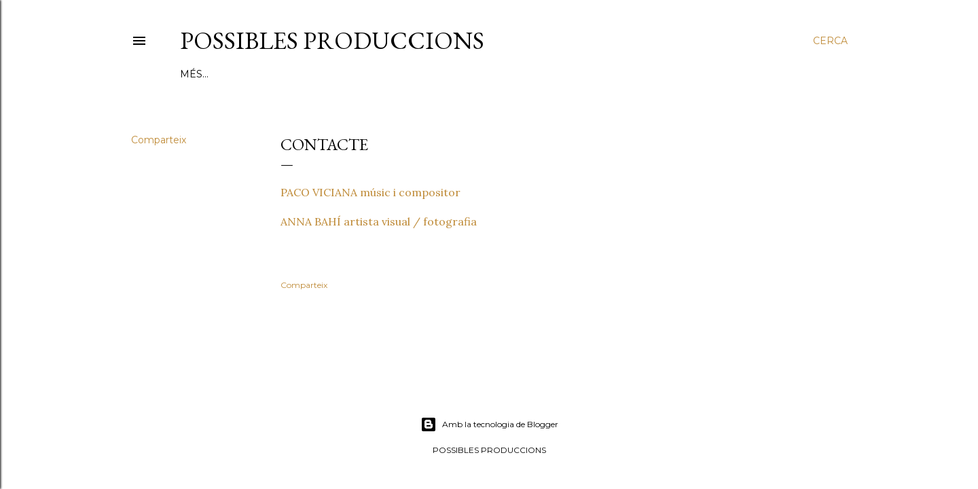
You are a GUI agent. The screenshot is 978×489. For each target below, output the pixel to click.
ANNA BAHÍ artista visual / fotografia (378, 221)
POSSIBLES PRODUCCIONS (332, 40)
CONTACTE (674, 74)
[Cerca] (830, 40)
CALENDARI (607, 74)
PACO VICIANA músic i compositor (370, 192)
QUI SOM (235, 74)
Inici (192, 74)
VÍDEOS (498, 74)
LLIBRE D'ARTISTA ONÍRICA (402, 74)
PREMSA (547, 74)
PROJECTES (295, 74)
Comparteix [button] (158, 140)
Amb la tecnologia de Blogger (489, 424)
